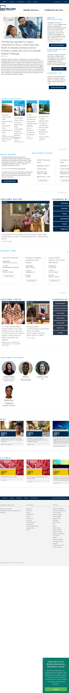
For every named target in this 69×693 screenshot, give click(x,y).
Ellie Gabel (31, 338)
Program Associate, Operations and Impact (34, 260)
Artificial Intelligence (58, 509)
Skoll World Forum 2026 (8, 477)
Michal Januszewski (19, 141)
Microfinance (56, 535)
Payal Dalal (8, 376)
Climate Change (57, 514)
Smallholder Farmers (58, 545)
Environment (29, 514)
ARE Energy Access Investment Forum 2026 (37, 477)
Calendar (20, 2)
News (5, 2)
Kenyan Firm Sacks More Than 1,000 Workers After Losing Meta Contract (12, 439)
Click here (4, 168)
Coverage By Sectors (54, 10)
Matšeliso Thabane (9, 402)
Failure (54, 526)
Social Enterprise (31, 522)
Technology (29, 524)
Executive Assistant (10, 258)
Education (29, 510)
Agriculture (29, 509)
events (60, 38)
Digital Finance (57, 518)
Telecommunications (32, 526)
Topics (55, 505)
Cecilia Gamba (7, 241)
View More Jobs (63, 292)
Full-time (5, 272)
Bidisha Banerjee (8, 137)
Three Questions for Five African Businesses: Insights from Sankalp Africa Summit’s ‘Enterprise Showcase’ (32, 125)
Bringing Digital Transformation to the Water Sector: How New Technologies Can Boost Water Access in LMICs (38, 330)
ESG (54, 524)
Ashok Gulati (6, 140)
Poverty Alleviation (58, 539)
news (56, 38)
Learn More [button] (43, 180)
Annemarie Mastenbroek (11, 343)
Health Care (29, 518)
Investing (28, 520)
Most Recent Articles (6, 509)
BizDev (11, 2)
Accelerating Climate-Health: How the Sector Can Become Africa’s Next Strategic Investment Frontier (44, 125)
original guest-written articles (55, 30)
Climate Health (57, 516)
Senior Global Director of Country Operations (57, 260)
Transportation (30, 528)
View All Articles (62, 149)
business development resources (55, 40)
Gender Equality (57, 530)
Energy (28, 512)
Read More (3, 480)
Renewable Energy (58, 541)
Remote (11, 272)
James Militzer (30, 138)
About (35, 2)
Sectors (29, 505)
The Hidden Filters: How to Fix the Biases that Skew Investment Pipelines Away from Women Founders (18, 128)
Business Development (59, 510)
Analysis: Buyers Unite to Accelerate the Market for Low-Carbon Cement (37, 439)
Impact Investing (57, 532)
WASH (28, 530)
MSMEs (55, 537)
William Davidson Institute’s (54, 23)
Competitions (63, 173)
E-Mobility (55, 520)
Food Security (56, 528)
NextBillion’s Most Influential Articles (10, 510)
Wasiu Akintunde (26, 378)
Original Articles (31, 10)
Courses (39, 173)
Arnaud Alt (6, 342)
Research (55, 543)
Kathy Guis (42, 376)
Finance (28, 516)
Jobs (29, 2)
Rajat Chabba (44, 136)
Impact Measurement (59, 533)
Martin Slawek (42, 139)
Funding (45, 173)
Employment (56, 522)
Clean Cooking (57, 512)
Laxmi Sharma (5, 135)
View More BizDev (62, 192)
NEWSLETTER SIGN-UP (60, 498)
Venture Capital (57, 547)
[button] (57, 45)
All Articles (3, 512)
